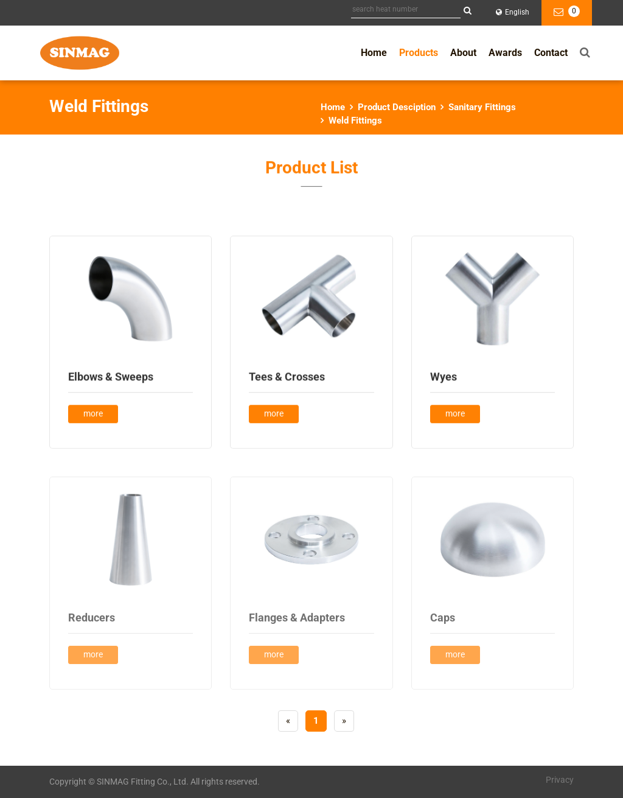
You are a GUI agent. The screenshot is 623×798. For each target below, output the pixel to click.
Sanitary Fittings (482, 107)
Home (374, 52)
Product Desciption (397, 107)
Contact (551, 52)
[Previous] (288, 721)
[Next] (344, 721)
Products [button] (418, 52)
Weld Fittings (355, 120)
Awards (505, 52)
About (463, 52)
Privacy (560, 780)
